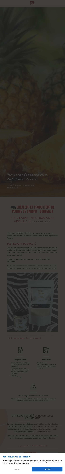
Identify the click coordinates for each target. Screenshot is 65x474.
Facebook (26, 463)
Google (21, 463)
